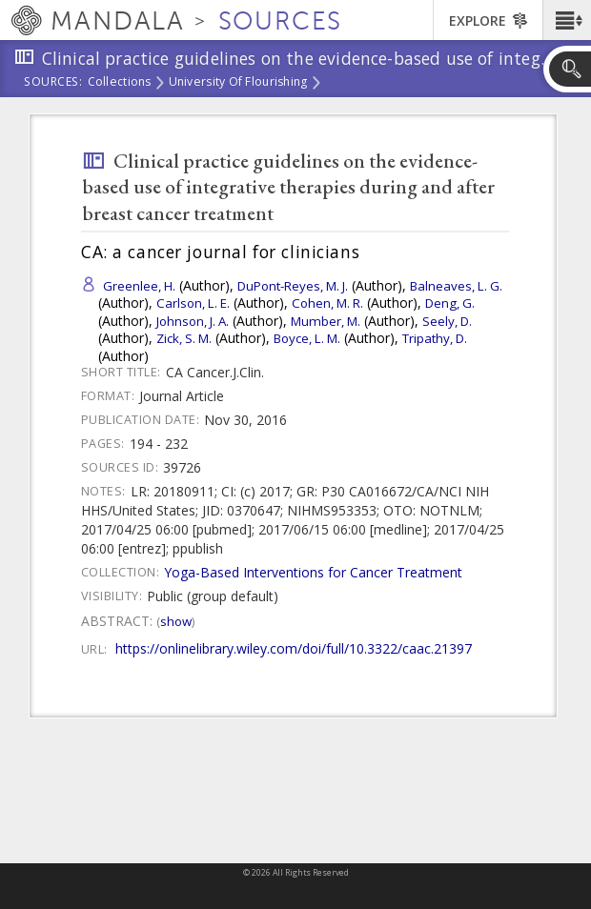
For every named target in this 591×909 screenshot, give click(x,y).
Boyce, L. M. (307, 338)
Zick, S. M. (184, 338)
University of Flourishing (238, 83)
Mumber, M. (325, 321)
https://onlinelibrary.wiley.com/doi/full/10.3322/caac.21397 (293, 648)
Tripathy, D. (434, 338)
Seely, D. (447, 321)
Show (176, 621)
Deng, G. (450, 303)
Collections (120, 83)
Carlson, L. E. (193, 303)
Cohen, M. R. (327, 303)
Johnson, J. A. (192, 321)
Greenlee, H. (139, 285)
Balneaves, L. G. (456, 285)
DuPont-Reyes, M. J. (292, 285)
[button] (566, 20)
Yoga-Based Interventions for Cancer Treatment (313, 572)
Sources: (53, 83)
